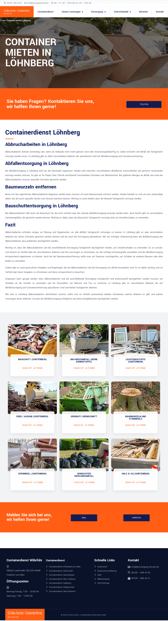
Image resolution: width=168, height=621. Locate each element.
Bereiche (143, 11)
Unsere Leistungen (72, 11)
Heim (3, 20)
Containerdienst (46, 11)
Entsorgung (98, 11)
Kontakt (160, 11)
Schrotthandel (122, 11)
